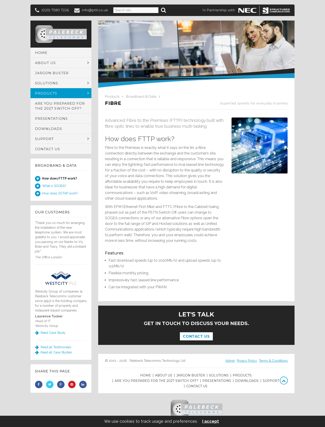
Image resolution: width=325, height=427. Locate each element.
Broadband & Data (56, 165)
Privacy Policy (247, 360)
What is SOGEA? (50, 186)
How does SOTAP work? (56, 193)
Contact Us (196, 336)
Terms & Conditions (273, 360)
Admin (230, 360)
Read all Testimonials (53, 347)
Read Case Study (50, 333)
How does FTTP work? (56, 178)
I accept (210, 421)
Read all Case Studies (53, 352)
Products (112, 97)
